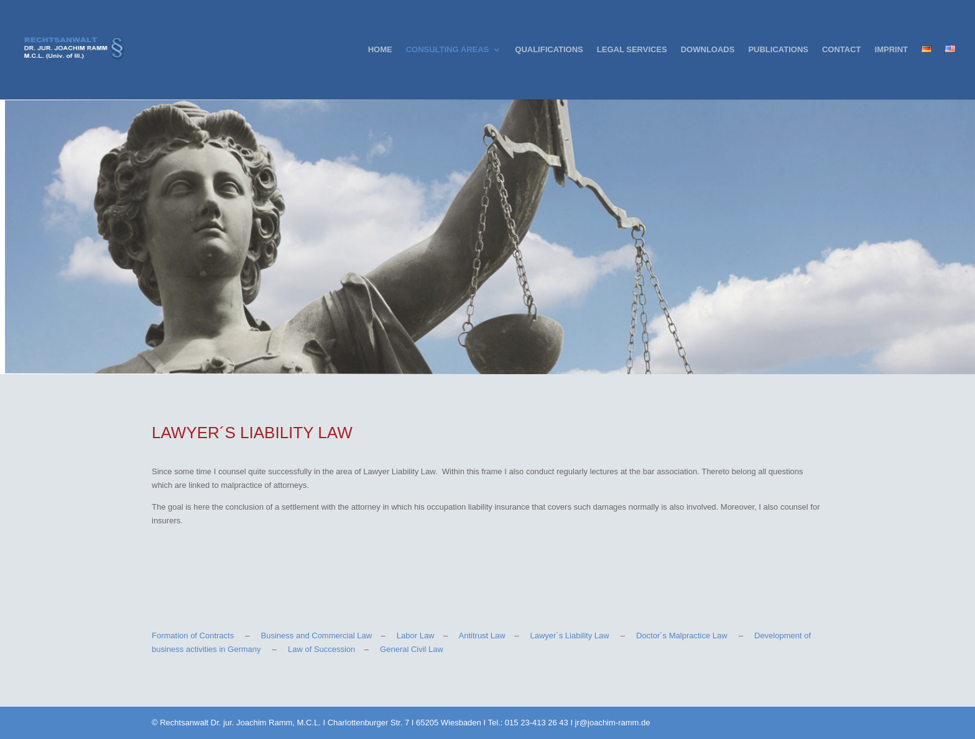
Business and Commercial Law (316, 635)
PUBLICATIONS (778, 49)
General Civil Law (411, 649)
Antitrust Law (482, 635)
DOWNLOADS (708, 49)
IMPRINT (891, 49)
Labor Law (416, 635)
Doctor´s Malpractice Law (682, 635)
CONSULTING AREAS (447, 49)
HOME (380, 49)
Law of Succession (321, 649)
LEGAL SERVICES (632, 49)
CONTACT (841, 49)
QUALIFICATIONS (549, 49)
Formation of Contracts (193, 635)
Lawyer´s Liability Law (569, 635)
